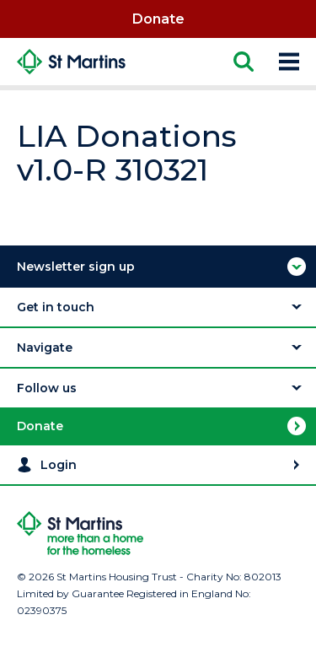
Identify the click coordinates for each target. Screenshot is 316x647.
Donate (158, 19)
